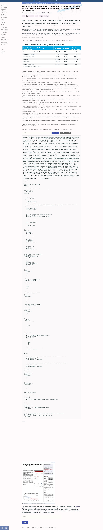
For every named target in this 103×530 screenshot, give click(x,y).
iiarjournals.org (66, 82)
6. (22, 88)
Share (29, 527)
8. (22, 95)
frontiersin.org (30, 76)
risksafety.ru (38, 104)
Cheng (34, 34)
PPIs (2, 36)
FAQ (41, 527)
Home (2, 52)
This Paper (55, 132)
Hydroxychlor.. (4, 17)
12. (22, 109)
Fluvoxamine (3, 15)
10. (22, 102)
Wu (29, 33)
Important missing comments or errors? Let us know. (33, 37)
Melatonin (3, 22)
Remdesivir (63, 132)
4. (22, 82)
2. (22, 75)
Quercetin (3, 37)
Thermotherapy (4, 42)
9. (22, 99)
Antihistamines (4, 7)
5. (22, 84)
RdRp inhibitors (4, 39)
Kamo (31, 33)
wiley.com (36, 73)
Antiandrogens (4, 5)
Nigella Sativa (4, 32)
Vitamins (3, 44)
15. (22, 120)
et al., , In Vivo (43, 82)
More (2, 46)
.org (39, 1)
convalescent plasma (39, 40)
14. (22, 117)
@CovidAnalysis (35, 527)
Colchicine (3, 10)
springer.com (33, 114)
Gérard (23, 33)
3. (22, 78)
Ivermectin (3, 19)
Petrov (67, 33)
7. (22, 91)
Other (2, 49)
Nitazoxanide (4, 34)
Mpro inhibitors (4, 29)
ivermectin (32, 40)
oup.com (34, 122)
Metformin (3, 24)
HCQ (29, 40)
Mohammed (39, 34)
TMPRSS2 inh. (4, 41)
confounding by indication (32, 25)
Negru (31, 34)
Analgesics (3, 4)
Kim (36, 33)
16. (22, 124)
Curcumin (3, 14)
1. (22, 71)
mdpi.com (35, 96)
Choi (34, 33)
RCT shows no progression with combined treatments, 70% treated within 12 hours (41, 3)
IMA (37, 512)
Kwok (43, 34)
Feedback (3, 51)
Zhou (26, 33)
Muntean (63, 33)
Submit (25, 522)
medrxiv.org (43, 107)
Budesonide (3, 9)
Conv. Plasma (4, 12)
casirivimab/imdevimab (68, 40)
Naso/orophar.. (4, 31)
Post (24, 527)
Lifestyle (3, 21)
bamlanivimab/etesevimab (55, 40)
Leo (57, 33)
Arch (70, 33)
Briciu (60, 33)
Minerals (3, 26)
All (69, 132)
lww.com (27, 118)
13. (22, 113)
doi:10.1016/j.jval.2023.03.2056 (41, 12)
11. (22, 106)
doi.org (39, 73)
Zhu (46, 34)
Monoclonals (4, 27)
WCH (41, 512)
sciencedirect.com (72, 85)
